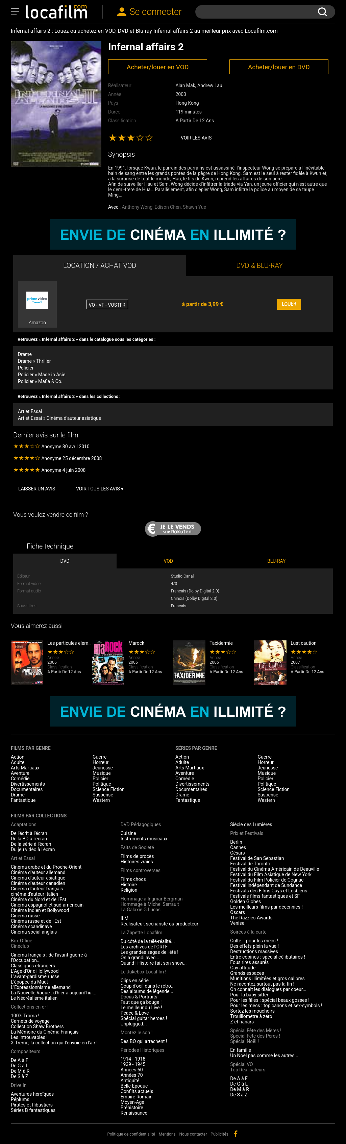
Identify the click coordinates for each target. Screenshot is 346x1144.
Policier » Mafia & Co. (40, 381)
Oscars (237, 912)
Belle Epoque (134, 1086)
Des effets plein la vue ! (254, 946)
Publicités (219, 1134)
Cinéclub (20, 946)
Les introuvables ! (29, 1037)
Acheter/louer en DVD (279, 67)
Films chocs (133, 879)
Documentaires (27, 789)
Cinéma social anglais (34, 932)
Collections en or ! (30, 1007)
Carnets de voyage (30, 1021)
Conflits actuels (137, 1091)
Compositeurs (26, 1051)
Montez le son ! (137, 1032)
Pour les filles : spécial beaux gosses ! (270, 1000)
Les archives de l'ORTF (144, 946)
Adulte (17, 762)
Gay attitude (242, 967)
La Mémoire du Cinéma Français (45, 1032)
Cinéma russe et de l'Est (36, 921)
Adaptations (23, 824)
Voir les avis (196, 138)
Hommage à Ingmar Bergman (152, 898)
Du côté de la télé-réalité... (148, 941)
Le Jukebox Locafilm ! (143, 971)
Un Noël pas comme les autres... (264, 1055)
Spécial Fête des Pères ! (255, 1036)
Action (17, 757)
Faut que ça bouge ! (141, 1002)
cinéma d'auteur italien (34, 894)
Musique (102, 773)
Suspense (103, 794)
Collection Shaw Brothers (37, 1026)
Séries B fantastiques (33, 1110)
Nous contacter (193, 1134)
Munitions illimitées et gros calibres (267, 978)
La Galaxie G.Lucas (140, 909)
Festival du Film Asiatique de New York (271, 874)
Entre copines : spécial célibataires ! (267, 957)
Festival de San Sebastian (257, 858)
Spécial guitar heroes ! (144, 1018)
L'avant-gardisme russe (35, 976)
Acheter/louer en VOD (158, 67)
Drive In (18, 1085)
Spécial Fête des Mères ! (255, 1030)
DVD (64, 561)
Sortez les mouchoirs (252, 1011)
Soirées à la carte (248, 932)
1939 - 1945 (133, 1064)
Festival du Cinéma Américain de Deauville (274, 869)
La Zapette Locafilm (142, 932)
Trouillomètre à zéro (251, 1016)
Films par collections (39, 815)
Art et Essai (30, 411)
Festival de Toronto (250, 863)
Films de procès (137, 856)
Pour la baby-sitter (249, 994)
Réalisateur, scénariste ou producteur (159, 923)
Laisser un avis (36, 488)
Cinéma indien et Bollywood (40, 910)
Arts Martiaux (25, 767)
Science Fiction (109, 789)
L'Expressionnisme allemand (41, 987)
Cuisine (128, 833)
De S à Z (19, 1076)
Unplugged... (134, 1023)
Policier (25, 368)
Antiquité (130, 1080)
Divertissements (28, 784)
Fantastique (23, 800)
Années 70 (132, 1075)
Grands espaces (247, 973)
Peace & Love (135, 1013)
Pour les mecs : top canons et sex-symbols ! (276, 1005)
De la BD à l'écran (29, 838)
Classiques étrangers (33, 965)
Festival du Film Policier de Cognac (266, 880)
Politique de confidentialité (131, 1134)
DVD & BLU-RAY (259, 265)
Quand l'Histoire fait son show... (154, 963)
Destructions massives (254, 951)
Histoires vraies (137, 861)
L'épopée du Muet (29, 982)
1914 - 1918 (133, 1059)
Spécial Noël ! (244, 1041)
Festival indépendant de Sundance (266, 885)
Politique (102, 784)
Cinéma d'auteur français (37, 888)
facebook (235, 1133)
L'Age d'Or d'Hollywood (34, 971)
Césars (237, 853)
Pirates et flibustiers (32, 1105)
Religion (129, 890)
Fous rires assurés (249, 962)
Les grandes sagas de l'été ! (149, 952)
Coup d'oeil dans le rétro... (148, 986)
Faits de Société (137, 847)
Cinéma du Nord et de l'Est (38, 899)
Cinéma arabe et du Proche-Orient (46, 867)
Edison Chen (168, 207)
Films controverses (140, 870)
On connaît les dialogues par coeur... (268, 989)
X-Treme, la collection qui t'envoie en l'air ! (54, 1042)
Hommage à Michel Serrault (150, 904)
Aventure (20, 773)
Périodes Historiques (143, 1050)
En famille (240, 1050)
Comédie (20, 778)
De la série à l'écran (31, 844)
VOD (168, 561)
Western (101, 800)
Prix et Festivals (246, 833)
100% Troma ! (25, 1015)
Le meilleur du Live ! (141, 1007)
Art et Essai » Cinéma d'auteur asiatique (59, 418)
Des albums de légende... (147, 991)
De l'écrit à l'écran (29, 833)
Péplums (20, 1099)
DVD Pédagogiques (141, 824)
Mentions (167, 1134)
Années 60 (132, 1069)
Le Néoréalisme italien (34, 998)
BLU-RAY (276, 561)
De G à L (19, 1065)
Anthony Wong (137, 207)
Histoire (129, 884)
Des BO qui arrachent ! (144, 1041)
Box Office (21, 940)
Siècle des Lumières (251, 824)
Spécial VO (241, 1064)
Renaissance (134, 1113)
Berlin (236, 842)
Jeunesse (103, 767)
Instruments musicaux (144, 838)
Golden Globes (245, 901)
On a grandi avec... (140, 957)
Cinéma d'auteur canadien (38, 883)
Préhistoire (132, 1107)
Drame (25, 354)
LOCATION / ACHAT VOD (100, 265)
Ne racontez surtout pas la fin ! (262, 984)
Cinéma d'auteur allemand (38, 872)
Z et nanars (242, 1021)
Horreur (100, 762)
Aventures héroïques (32, 1094)
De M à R (20, 1071)
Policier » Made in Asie (41, 374)
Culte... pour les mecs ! (254, 940)
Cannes (238, 847)
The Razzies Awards (251, 917)
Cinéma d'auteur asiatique (38, 878)
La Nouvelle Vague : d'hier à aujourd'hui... (53, 992)
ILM (125, 918)
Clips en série (135, 980)
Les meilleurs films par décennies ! (266, 907)
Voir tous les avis (98, 488)
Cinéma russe (25, 915)
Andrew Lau (209, 85)
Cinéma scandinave (31, 926)
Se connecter (156, 11)
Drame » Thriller (34, 361)
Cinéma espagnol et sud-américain (47, 905)
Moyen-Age (132, 1102)
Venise (237, 923)
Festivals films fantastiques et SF (265, 896)
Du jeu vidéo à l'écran (33, 849)
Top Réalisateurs (247, 1069)
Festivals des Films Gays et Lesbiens (268, 890)
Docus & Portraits (139, 996)
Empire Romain (137, 1096)
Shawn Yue (194, 207)
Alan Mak (185, 85)
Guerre (99, 757)
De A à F (19, 1060)
